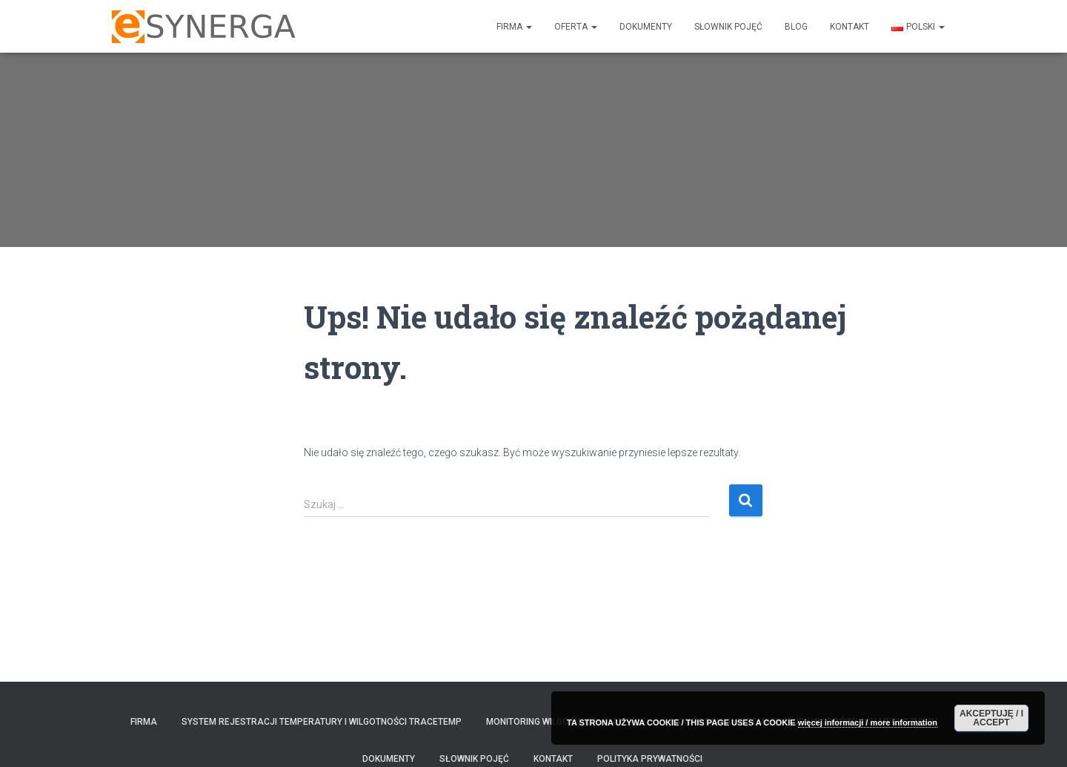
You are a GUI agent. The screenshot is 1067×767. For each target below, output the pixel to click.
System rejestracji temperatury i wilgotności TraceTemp (322, 722)
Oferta (575, 27)
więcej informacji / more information (867, 722)
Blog (796, 27)
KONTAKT (849, 27)
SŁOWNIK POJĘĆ (728, 27)
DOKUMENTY (645, 27)
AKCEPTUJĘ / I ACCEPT (991, 718)
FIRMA (514, 27)
